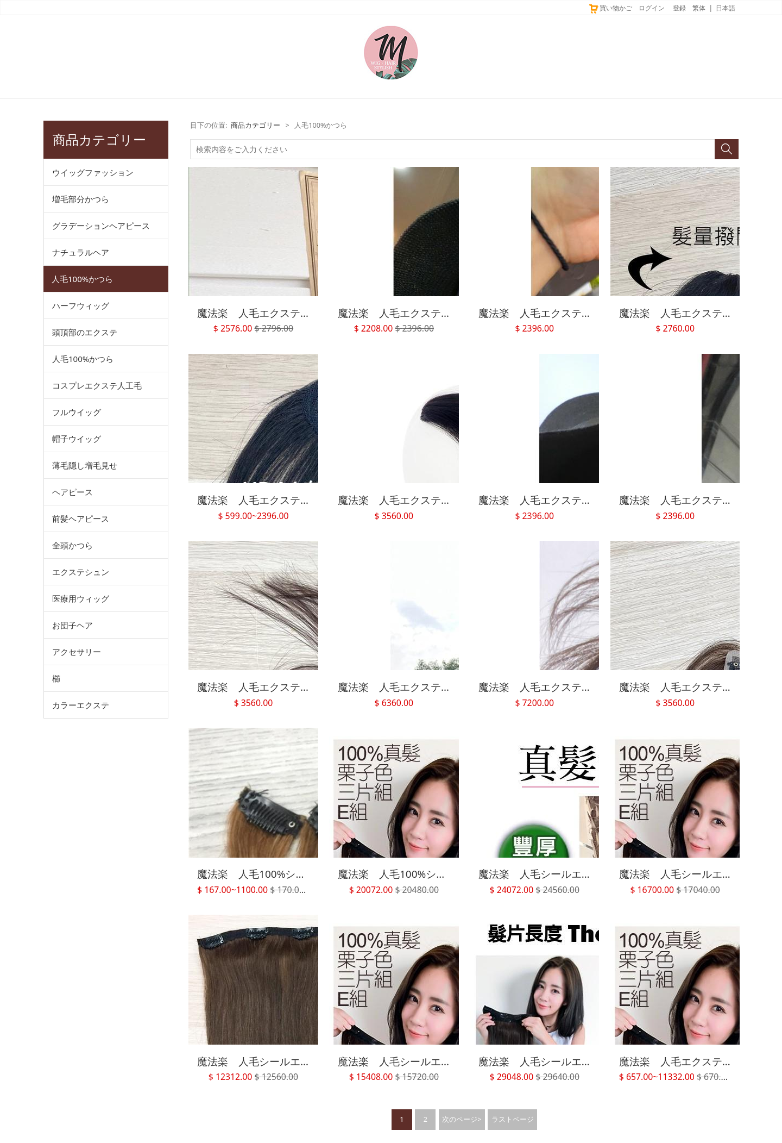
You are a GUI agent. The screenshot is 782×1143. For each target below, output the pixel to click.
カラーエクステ (80, 704)
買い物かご (610, 8)
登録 (679, 8)
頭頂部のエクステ (84, 332)
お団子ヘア (72, 625)
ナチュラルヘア (80, 252)
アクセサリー (76, 651)
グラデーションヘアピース (101, 225)
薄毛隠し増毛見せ (84, 465)
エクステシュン (80, 571)
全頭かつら (72, 545)
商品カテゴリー (255, 125)
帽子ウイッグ (76, 438)
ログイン (652, 8)
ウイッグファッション (93, 172)
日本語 (725, 8)
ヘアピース (72, 491)
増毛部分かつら (80, 198)
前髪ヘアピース (80, 518)
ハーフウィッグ (80, 305)
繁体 (698, 8)
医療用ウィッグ (80, 598)
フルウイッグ (76, 412)
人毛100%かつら (82, 278)
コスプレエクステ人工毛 (97, 385)
